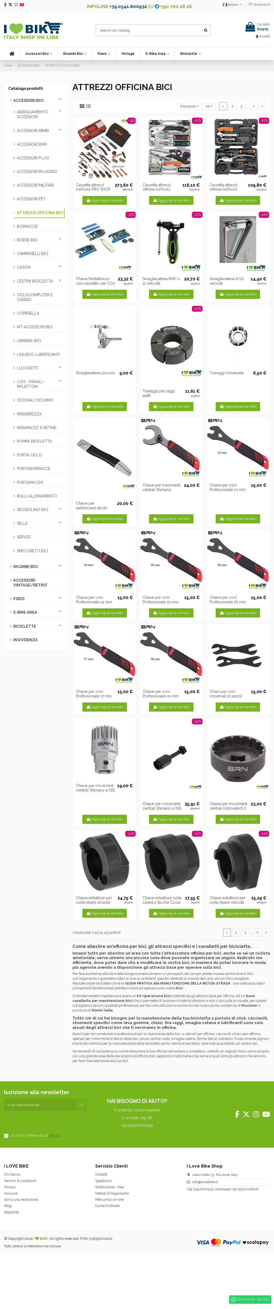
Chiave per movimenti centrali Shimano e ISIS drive (95, 790)
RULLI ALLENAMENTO (37, 496)
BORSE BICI (27, 240)
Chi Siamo (12, 1174)
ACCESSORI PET (31, 199)
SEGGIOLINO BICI (32, 510)
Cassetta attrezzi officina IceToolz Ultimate (157, 189)
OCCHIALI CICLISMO (35, 400)
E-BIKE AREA (25, 612)
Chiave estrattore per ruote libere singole (94, 900)
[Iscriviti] (81, 1105)
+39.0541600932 (200, 1189)
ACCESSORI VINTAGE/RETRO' (30, 582)
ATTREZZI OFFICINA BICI (40, 213)
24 (209, 106)
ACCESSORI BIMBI (33, 131)
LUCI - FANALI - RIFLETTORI (31, 384)
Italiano (233, 4)
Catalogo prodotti (25, 88)
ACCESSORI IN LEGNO (37, 171)
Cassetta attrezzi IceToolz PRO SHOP (93, 187)
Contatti (101, 1174)
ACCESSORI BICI (28, 100)
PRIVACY (55, 1135)
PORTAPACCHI (30, 482)
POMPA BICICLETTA (34, 441)
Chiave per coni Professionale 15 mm (160, 599)
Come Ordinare (107, 1206)
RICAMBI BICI (25, 567)
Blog (8, 1206)
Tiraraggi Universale (227, 373)
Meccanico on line (109, 1200)
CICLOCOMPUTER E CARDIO (35, 297)
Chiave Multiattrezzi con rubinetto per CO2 (95, 281)
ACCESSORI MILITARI (35, 185)
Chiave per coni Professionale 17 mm (94, 693)
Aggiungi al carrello (104, 200)
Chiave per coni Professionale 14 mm (94, 599)
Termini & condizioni (20, 1181)
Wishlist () (259, 4)
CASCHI (24, 267)
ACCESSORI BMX (32, 144)
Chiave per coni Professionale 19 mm (161, 693)
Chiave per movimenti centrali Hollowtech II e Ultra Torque (228, 808)
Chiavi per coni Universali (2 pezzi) (226, 693)
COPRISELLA (28, 313)
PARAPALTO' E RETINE (36, 428)
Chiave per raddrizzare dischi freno (91, 508)
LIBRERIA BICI (29, 341)
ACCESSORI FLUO (33, 158)
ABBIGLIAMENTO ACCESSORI (32, 114)
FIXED (18, 599)
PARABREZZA (29, 414)
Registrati (11, 1212)
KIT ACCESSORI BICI (34, 327)
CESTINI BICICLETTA (35, 281)
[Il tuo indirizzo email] (40, 1105)
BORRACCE (27, 226)
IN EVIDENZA (25, 640)
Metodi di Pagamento (112, 1193)
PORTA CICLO (29, 455)
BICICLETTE (24, 626)
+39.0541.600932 (128, 6)
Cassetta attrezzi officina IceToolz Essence (224, 189)
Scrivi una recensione (21, 1200)
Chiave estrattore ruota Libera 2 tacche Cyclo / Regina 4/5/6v (162, 902)
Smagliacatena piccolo (95, 373)
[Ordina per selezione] (189, 106)
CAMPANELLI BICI (32, 254)
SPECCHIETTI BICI (32, 551)
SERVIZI (24, 537)
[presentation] (44, 1121)
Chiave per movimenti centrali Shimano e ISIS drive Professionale (162, 808)
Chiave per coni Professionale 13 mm (228, 487)
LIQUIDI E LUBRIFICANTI (38, 354)
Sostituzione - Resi (109, 1187)
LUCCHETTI (27, 368)
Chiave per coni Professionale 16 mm (228, 599)
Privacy (10, 1187)
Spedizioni (103, 1181)
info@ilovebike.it (205, 1182)
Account (10, 1193)
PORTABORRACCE (33, 468)
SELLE (22, 523)
